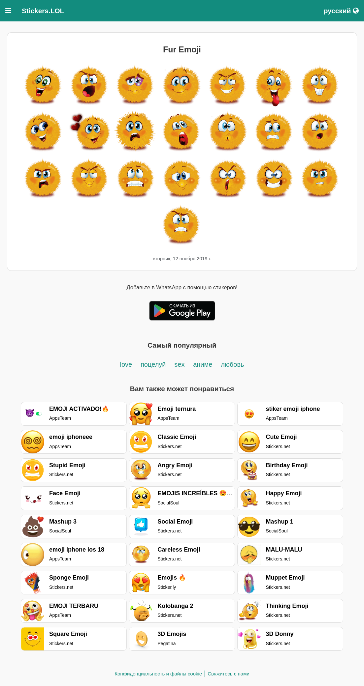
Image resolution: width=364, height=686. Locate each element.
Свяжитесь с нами (228, 673)
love (126, 364)
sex (179, 364)
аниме (202, 364)
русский (341, 10)
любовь (232, 364)
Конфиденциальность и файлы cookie (158, 673)
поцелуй (153, 364)
